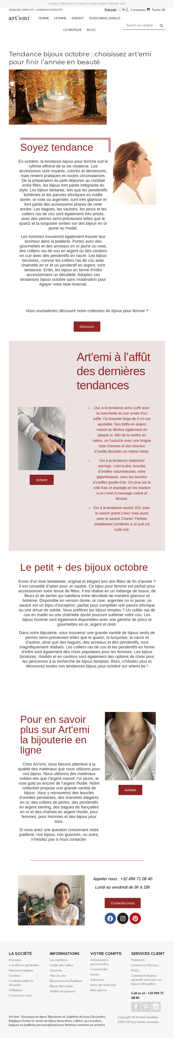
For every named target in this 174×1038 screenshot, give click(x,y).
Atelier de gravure (62, 991)
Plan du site (58, 975)
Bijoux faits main (61, 986)
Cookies (14, 975)
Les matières (59, 960)
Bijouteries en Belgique (66, 981)
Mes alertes (98, 990)
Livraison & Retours (145, 965)
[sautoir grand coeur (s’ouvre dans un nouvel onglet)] (114, 513)
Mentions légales (21, 970)
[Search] (144, 25)
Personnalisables (105, 18)
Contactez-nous (20, 995)
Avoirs (94, 974)
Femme (44, 18)
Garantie (56, 970)
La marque (72, 30)
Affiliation (16, 990)
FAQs (135, 970)
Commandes (99, 969)
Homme (60, 18)
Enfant (78, 18)
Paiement (138, 960)
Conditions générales (24, 965)
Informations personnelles (99, 962)
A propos (15, 960)
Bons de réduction (103, 985)
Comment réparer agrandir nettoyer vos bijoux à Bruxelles (146, 980)
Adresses (97, 979)
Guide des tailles (61, 965)
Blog (91, 30)
